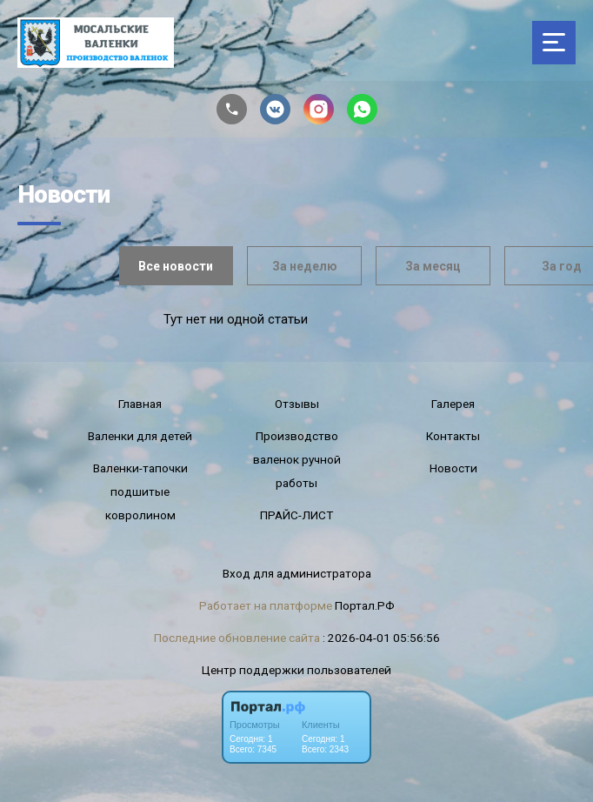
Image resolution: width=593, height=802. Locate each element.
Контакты (453, 436)
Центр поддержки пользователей (296, 670)
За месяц (433, 266)
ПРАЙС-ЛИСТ (296, 515)
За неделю (304, 266)
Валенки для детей (140, 436)
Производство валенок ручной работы (297, 459)
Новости (453, 468)
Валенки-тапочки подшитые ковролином (140, 491)
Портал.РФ (365, 605)
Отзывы (297, 404)
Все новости (175, 266)
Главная (140, 404)
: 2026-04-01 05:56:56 (381, 638)
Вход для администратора (297, 573)
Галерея (453, 404)
